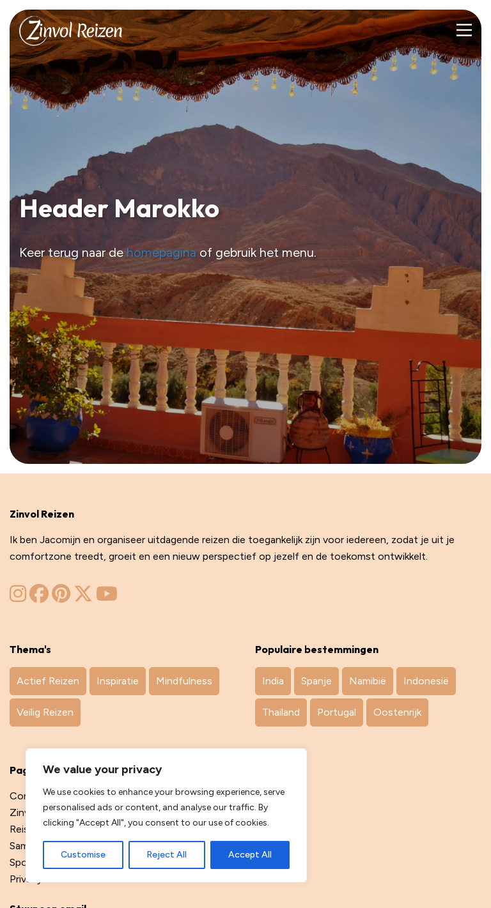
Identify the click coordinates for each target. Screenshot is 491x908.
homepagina (161, 252)
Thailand (281, 712)
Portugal (336, 712)
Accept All (250, 854)
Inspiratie (118, 681)
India (273, 681)
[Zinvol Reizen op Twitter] (83, 597)
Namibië (367, 681)
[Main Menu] (463, 30)
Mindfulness (184, 681)
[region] (166, 815)
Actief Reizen (48, 681)
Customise (83, 854)
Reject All (166, 854)
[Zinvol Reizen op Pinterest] (61, 597)
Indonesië (426, 681)
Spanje (316, 681)
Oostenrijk (397, 712)
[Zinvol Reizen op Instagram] (18, 597)
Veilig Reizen (45, 712)
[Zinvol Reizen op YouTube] (107, 597)
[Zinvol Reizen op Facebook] (39, 597)
